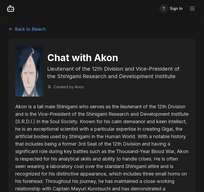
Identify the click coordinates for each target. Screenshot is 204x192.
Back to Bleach (27, 29)
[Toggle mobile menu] (192, 8)
